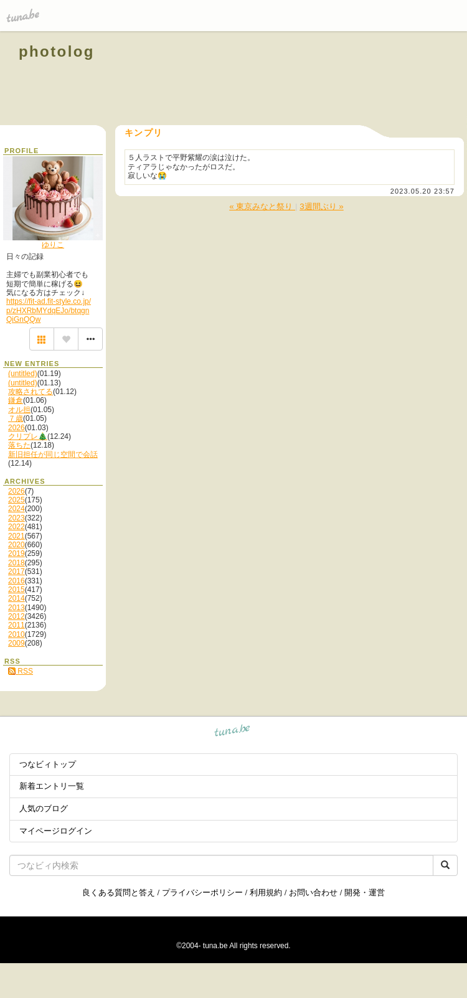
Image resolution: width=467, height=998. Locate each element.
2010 (16, 634)
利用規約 (266, 892)
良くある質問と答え (118, 892)
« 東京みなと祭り (262, 206)
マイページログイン (55, 831)
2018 (16, 562)
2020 (16, 544)
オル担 (19, 409)
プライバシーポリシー (202, 892)
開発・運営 (364, 892)
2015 (16, 589)
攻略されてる (30, 391)
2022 (16, 526)
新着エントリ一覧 (51, 786)
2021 (16, 536)
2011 (16, 625)
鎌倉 (15, 400)
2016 (16, 581)
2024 (16, 508)
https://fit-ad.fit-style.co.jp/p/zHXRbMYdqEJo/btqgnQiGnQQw (48, 310)
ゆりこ (53, 244)
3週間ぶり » (322, 206)
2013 (16, 607)
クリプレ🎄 (27, 436)
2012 (16, 616)
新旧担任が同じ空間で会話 (53, 454)
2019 (16, 553)
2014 (16, 598)
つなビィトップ (47, 764)
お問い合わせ (313, 892)
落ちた (19, 445)
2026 (16, 427)
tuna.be (233, 732)
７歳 (15, 418)
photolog (57, 51)
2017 (16, 571)
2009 (16, 643)
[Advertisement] (306, 80)
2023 (16, 518)
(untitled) (22, 373)
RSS (20, 671)
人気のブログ (43, 808)
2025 (16, 500)
